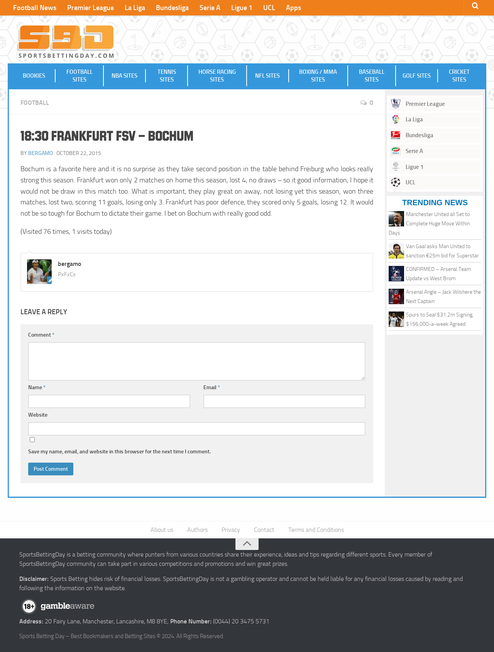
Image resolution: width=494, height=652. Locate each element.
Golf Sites (417, 75)
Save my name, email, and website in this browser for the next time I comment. (119, 451)
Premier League (90, 7)
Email (211, 387)
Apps (293, 7)
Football (34, 102)
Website (37, 415)
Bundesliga (172, 7)
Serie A (210, 7)
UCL (269, 7)
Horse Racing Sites (217, 75)
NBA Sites (124, 75)
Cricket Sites (459, 75)
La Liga (135, 7)
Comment (41, 335)
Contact (264, 529)
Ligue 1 (241, 7)
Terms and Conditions (316, 529)
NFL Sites (267, 75)
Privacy (231, 529)
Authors (197, 529)
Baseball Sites (371, 75)
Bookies (34, 75)
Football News (34, 7)
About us (162, 529)
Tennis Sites (166, 75)
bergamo (40, 153)
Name (37, 387)
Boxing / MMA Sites (318, 75)
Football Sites (79, 75)
